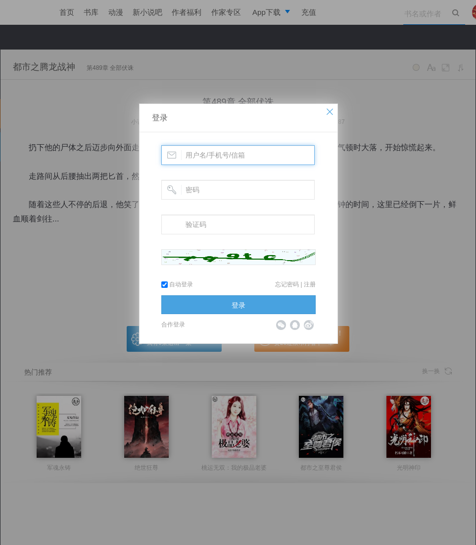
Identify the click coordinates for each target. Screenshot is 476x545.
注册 (310, 284)
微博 (309, 325)
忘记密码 (287, 284)
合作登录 (173, 324)
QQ (295, 325)
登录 (160, 117)
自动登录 (177, 284)
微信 (281, 325)
